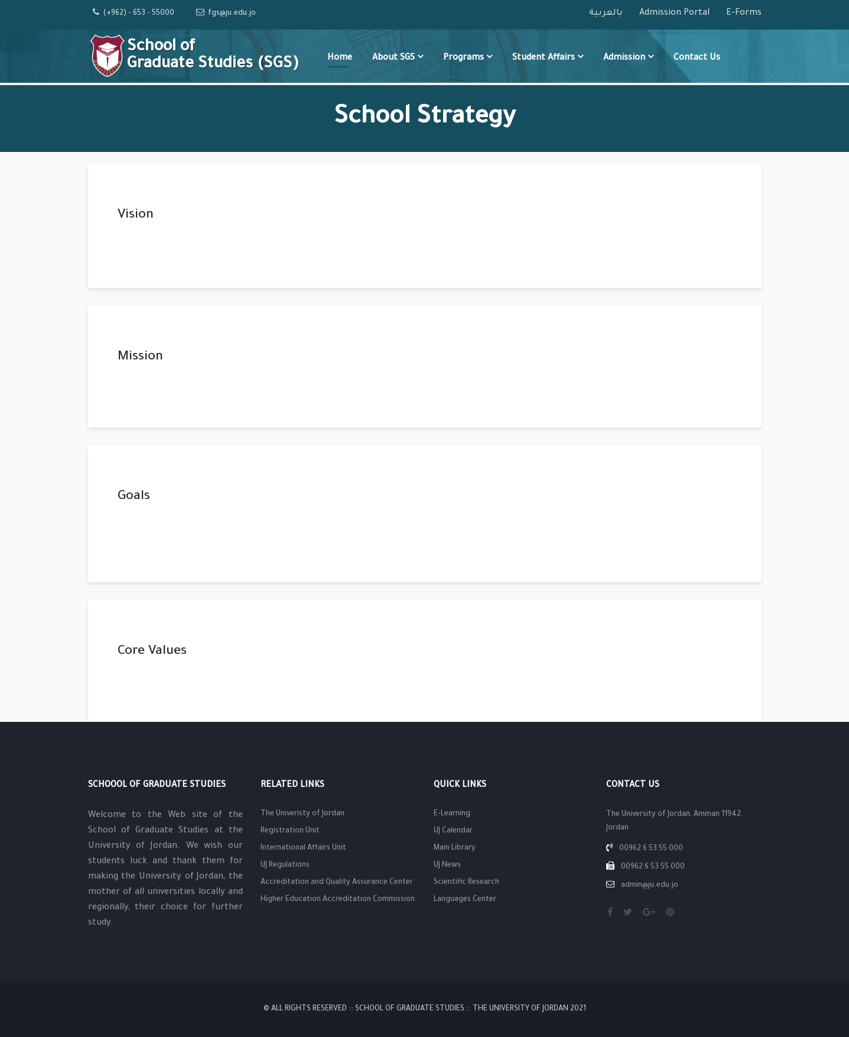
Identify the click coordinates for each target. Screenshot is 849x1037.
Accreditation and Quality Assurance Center (337, 883)
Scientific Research (466, 883)
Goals (134, 497)
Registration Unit (290, 831)
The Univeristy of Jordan (302, 814)
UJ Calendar (453, 831)
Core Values (152, 652)
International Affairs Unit (303, 848)
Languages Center (465, 900)
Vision (136, 216)
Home (339, 58)
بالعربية (607, 13)
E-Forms (744, 13)
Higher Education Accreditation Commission (338, 900)
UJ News (447, 865)
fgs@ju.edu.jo (232, 13)
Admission (624, 58)
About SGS (393, 58)
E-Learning (452, 814)
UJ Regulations (285, 865)
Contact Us (697, 58)
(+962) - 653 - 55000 (138, 13)
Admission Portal (675, 13)
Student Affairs (543, 58)
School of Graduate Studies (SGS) (213, 56)
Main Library (455, 848)
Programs (463, 58)
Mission (140, 358)
